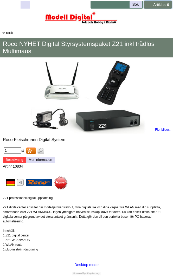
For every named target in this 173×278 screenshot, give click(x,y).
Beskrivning (14, 160)
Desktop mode (86, 265)
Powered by (79, 273)
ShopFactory (93, 273)
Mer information (40, 160)
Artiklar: (161, 5)
